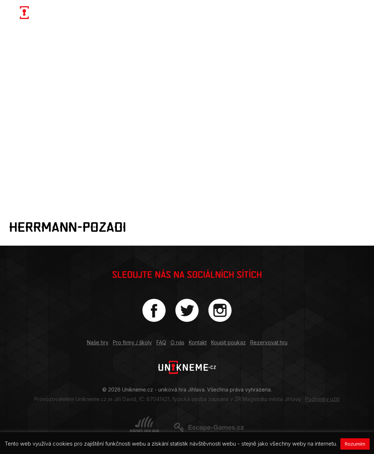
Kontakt (198, 342)
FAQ (161, 342)
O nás (177, 342)
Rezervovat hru (268, 342)
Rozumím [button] (355, 444)
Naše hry (97, 342)
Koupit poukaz (228, 342)
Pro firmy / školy (132, 342)
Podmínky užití (322, 399)
